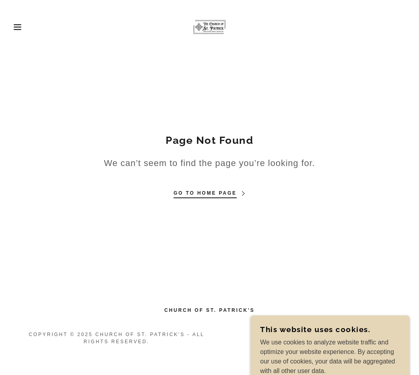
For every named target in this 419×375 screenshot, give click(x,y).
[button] (21, 27)
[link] (209, 26)
